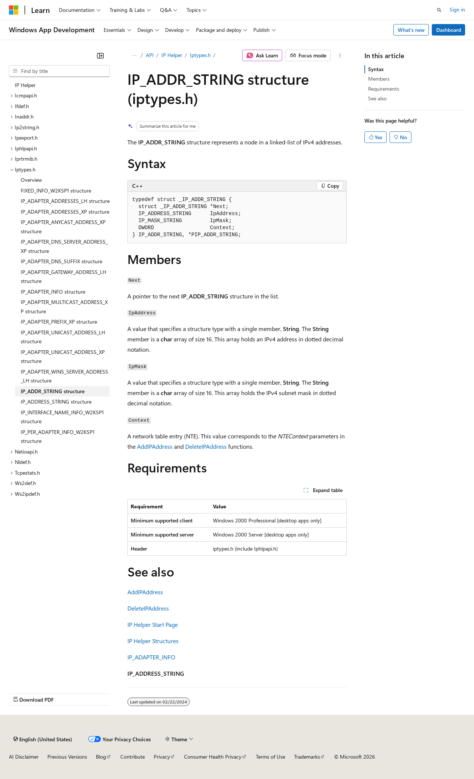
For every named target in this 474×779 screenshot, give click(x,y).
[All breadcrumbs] (133, 55)
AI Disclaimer (24, 756)
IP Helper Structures (152, 641)
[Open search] (439, 10)
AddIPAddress (155, 446)
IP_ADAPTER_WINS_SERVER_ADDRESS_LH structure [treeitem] (64, 376)
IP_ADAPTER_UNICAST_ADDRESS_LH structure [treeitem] (63, 337)
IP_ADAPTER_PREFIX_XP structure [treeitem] (59, 321)
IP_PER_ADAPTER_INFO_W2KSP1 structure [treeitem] (57, 436)
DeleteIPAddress (206, 446)
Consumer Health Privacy (212, 756)
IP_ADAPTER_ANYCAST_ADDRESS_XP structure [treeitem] (63, 226)
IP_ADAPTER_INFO (151, 657)
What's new (411, 29)
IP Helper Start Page (152, 624)
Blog (101, 756)
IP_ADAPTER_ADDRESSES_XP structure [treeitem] (65, 211)
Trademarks (307, 756)
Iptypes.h (200, 54)
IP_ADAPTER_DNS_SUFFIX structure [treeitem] (61, 261)
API (150, 54)
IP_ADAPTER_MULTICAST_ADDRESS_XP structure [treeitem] (64, 306)
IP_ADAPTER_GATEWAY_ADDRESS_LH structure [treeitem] (63, 276)
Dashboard (448, 29)
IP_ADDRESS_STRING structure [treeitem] (56, 401)
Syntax (376, 69)
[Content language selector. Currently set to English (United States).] (43, 739)
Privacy (162, 756)
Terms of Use (270, 756)
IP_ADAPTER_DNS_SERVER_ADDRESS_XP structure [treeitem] (64, 246)
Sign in (457, 9)
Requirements (383, 88)
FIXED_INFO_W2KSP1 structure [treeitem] (56, 190)
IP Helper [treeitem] (25, 84)
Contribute (132, 756)
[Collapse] (100, 55)
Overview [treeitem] (31, 179)
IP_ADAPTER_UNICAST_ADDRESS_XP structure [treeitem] (63, 356)
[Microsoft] (14, 10)
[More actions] (340, 55)
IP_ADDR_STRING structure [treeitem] (52, 391)
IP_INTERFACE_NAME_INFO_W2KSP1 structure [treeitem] (62, 417)
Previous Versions (67, 756)
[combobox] (59, 71)
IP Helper (171, 54)
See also (377, 98)
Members (379, 78)
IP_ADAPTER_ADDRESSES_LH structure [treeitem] (65, 200)
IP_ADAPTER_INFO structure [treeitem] (53, 291)
